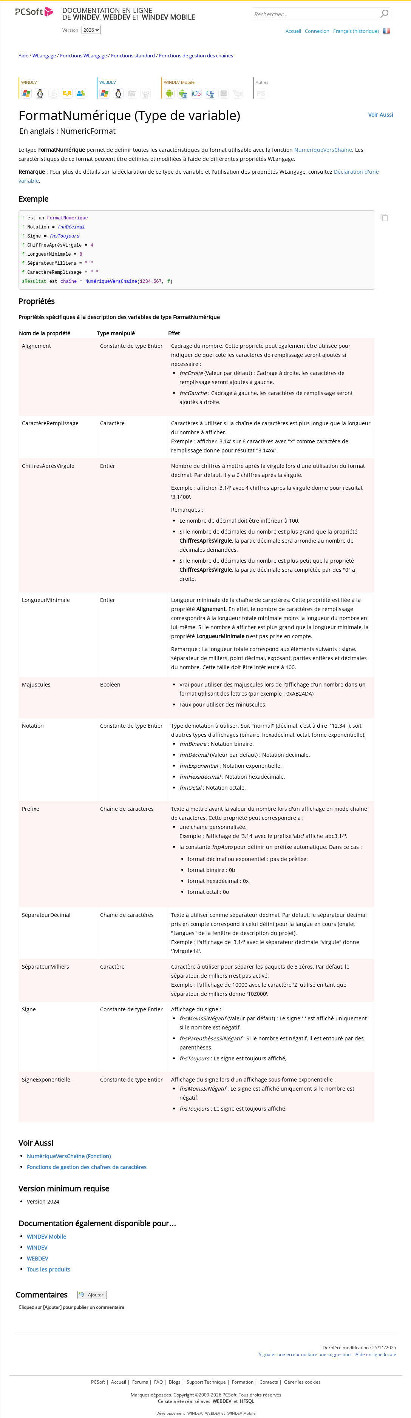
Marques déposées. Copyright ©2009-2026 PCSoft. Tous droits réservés (206, 1395)
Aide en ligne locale (375, 1357)
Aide (23, 55)
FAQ (158, 1382)
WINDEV (37, 1250)
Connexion (317, 31)
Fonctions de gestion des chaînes (196, 55)
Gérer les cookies (302, 1382)
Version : (72, 30)
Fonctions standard (133, 55)
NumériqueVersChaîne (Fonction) (69, 1159)
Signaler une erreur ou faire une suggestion (305, 1357)
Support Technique (206, 1382)
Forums (140, 1382)
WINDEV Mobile (46, 1239)
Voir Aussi (380, 114)
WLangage (44, 55)
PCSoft (98, 1382)
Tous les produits (48, 1272)
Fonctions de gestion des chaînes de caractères (87, 1170)
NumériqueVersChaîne (323, 149)
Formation (242, 1382)
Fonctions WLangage (83, 55)
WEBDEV (37, 1261)
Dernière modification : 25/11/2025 (359, 1350)
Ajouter (91, 1298)
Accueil (293, 31)
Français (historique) (356, 31)
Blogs (175, 1382)
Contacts (269, 1382)
